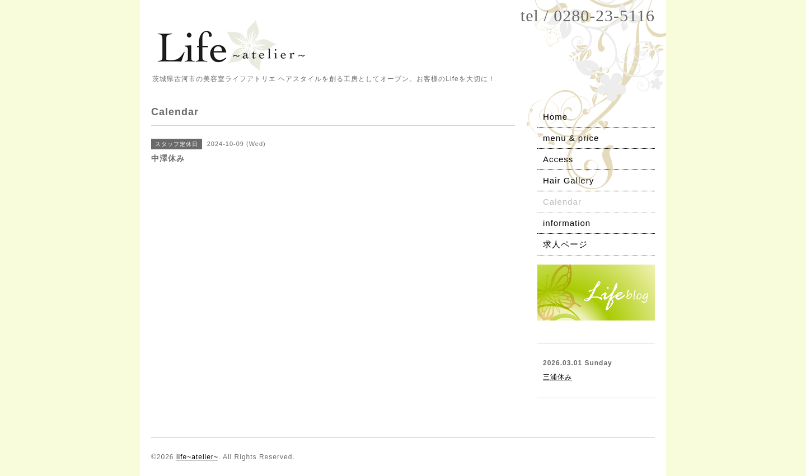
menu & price (571, 138)
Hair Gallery (568, 180)
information (567, 223)
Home (555, 116)
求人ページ (565, 244)
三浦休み (557, 377)
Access (558, 159)
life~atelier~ (197, 457)
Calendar (562, 201)
